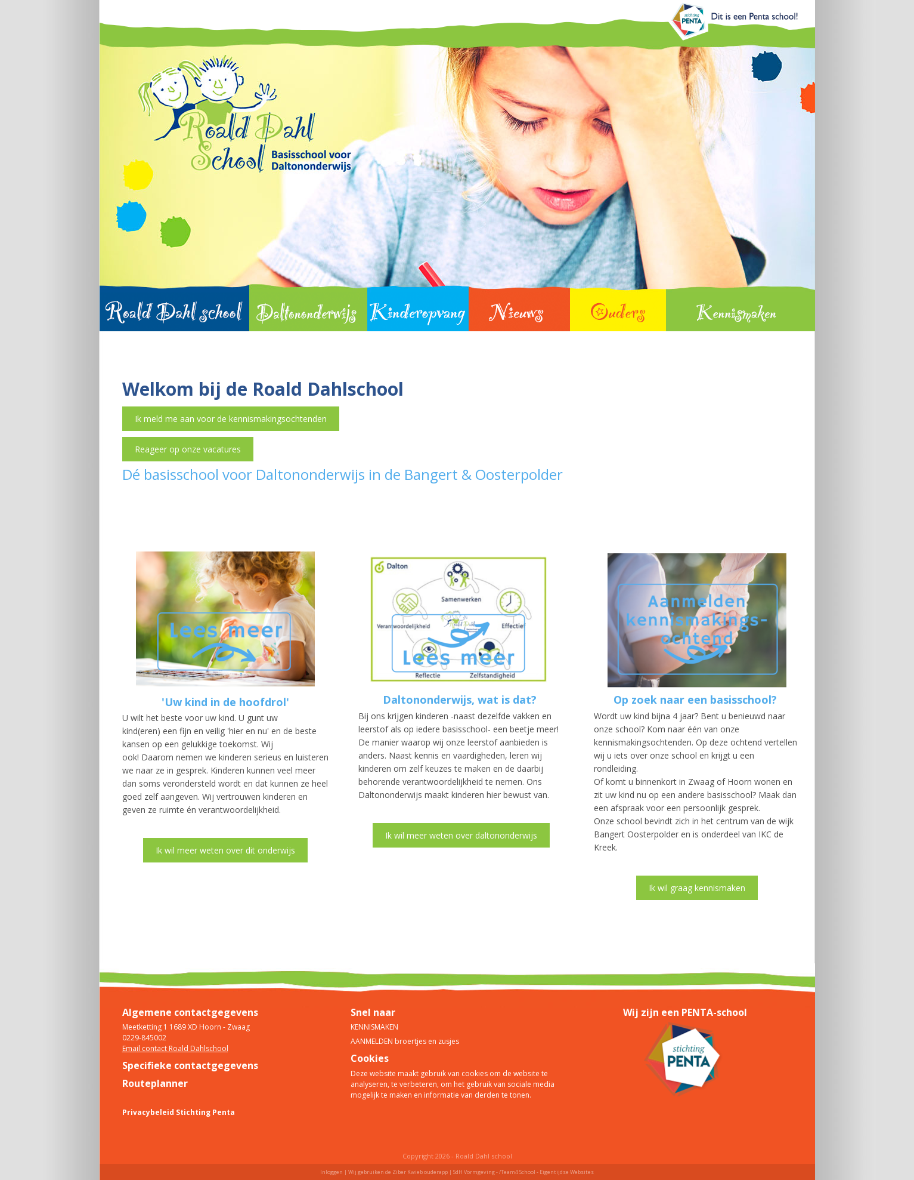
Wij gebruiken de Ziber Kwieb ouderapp (398, 1172)
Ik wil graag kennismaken (697, 888)
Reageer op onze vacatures (188, 449)
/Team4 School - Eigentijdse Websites (546, 1172)
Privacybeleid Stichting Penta (178, 1112)
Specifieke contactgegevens (190, 1065)
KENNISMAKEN (374, 1027)
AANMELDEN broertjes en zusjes (405, 1041)
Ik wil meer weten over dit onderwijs (225, 850)
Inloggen (331, 1172)
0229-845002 (144, 1038)
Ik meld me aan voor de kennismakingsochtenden (231, 418)
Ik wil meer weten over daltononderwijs (461, 835)
